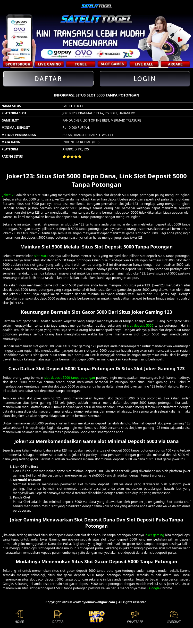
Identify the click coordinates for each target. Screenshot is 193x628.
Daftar (48, 78)
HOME (19, 617)
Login (144, 79)
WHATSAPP (135, 617)
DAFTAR (57, 617)
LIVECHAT (174, 617)
